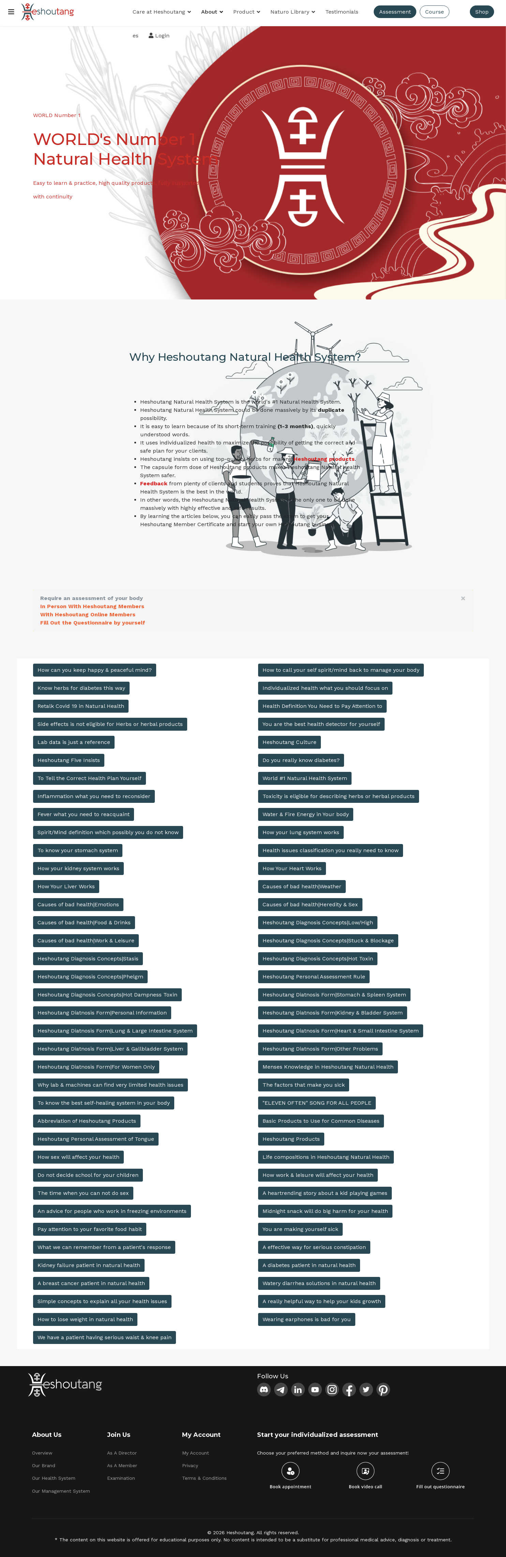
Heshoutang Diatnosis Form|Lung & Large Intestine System (115, 1028)
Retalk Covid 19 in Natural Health (81, 703)
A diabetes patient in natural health (309, 1263)
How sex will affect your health (78, 1154)
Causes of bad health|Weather (302, 884)
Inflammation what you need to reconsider (94, 794)
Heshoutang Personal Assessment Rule (314, 974)
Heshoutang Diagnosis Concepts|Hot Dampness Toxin (107, 992)
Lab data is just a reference (74, 739)
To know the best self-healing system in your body (104, 1100)
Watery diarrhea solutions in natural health (319, 1281)
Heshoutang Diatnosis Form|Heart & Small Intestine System (341, 1028)
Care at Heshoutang (159, 12)
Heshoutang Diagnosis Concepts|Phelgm (90, 974)
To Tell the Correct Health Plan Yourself (90, 776)
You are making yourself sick (300, 1226)
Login (159, 35)
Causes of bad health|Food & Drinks (84, 920)
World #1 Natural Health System (305, 776)
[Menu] (12, 12)
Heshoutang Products (291, 1136)
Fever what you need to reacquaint (84, 812)
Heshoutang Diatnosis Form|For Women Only (96, 1064)
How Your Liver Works (66, 884)
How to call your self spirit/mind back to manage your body (341, 667)
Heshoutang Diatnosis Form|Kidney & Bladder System (333, 1010)
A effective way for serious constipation (314, 1245)
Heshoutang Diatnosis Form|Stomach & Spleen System (334, 992)
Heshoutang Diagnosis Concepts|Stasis (88, 956)
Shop (482, 12)
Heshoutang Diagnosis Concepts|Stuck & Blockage (328, 938)
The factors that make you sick (304, 1082)
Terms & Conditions (204, 1476)
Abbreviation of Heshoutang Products (87, 1118)
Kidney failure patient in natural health (89, 1263)
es (136, 35)
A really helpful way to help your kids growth (322, 1299)
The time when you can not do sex (83, 1190)
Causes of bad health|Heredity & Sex (310, 902)
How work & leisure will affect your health (318, 1172)
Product (244, 12)
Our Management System (61, 1488)
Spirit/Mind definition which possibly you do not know (108, 830)
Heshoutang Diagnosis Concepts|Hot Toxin (318, 956)
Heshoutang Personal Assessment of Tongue (96, 1136)
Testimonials (342, 12)
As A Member (122, 1463)
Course (435, 12)
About (210, 12)
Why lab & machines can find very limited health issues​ (110, 1082)
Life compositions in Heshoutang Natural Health (326, 1154)
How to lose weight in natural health (85, 1317)
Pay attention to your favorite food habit (90, 1226)
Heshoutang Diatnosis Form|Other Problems (320, 1046)
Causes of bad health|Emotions (78, 902)
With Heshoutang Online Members (87, 612)
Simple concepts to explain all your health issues (102, 1299)
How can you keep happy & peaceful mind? (95, 667)
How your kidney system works (78, 866)
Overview (42, 1450)
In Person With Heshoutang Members (92, 604)
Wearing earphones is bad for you (307, 1317)
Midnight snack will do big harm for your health (325, 1208)
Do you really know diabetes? (301, 758)
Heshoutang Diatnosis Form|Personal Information (102, 1010)
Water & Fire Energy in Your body (306, 812)
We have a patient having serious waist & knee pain (105, 1335)
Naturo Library (290, 12)
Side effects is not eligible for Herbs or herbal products (110, 721)
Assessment (395, 12)
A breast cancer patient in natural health (91, 1281)
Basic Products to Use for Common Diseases (321, 1118)
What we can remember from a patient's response (104, 1245)
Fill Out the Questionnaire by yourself (92, 620)
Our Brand (43, 1463)
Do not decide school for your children (88, 1172)
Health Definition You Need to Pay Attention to (322, 703)
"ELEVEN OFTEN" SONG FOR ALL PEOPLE (317, 1100)
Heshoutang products (324, 456)
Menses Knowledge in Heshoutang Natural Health (328, 1064)
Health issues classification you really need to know (331, 848)
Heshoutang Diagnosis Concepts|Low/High (318, 920)
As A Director (122, 1450)
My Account (195, 1450)
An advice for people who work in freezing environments (112, 1208)
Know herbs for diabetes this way (81, 685)
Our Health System (53, 1476)
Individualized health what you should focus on (325, 685)
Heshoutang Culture (289, 739)
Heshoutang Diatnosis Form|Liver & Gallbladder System (110, 1046)
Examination (121, 1476)
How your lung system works (301, 830)
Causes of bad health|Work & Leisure (86, 938)
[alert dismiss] (463, 596)
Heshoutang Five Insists (69, 758)
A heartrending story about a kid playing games (325, 1190)
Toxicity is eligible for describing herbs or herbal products (339, 794)
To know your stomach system (78, 848)
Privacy (190, 1463)
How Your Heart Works (292, 866)
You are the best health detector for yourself (321, 721)
